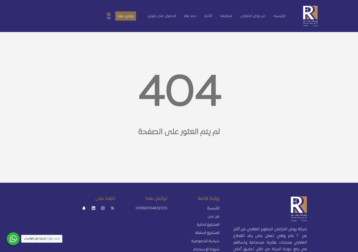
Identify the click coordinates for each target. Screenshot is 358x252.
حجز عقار (190, 16)
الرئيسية (279, 16)
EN (109, 16)
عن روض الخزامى (253, 16)
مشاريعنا (226, 16)
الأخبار (208, 16)
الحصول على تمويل (161, 16)
